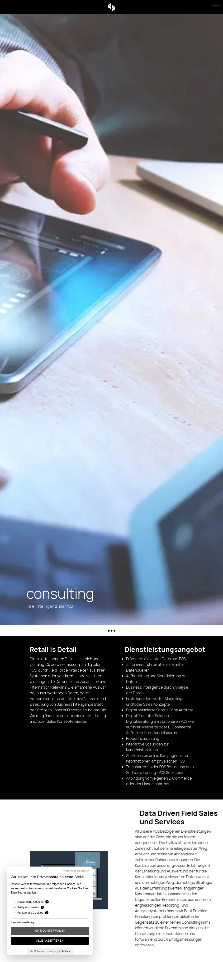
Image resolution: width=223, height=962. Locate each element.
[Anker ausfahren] (111, 630)
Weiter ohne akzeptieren (76, 871)
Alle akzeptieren (49, 940)
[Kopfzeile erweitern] (216, 7)
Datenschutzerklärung (22, 922)
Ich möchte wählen (50, 930)
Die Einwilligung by (50, 951)
